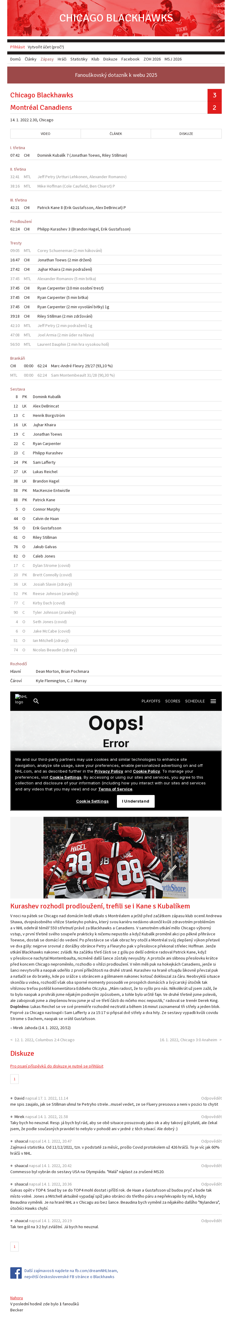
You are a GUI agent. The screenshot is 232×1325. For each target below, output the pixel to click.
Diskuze (186, 133)
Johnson (53, 593)
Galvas (51, 546)
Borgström (55, 415)
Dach (47, 603)
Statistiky (79, 59)
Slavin (51, 584)
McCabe (50, 631)
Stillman (119, 155)
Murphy (53, 509)
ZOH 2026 (152, 59)
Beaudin (54, 650)
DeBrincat (112, 207)
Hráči (62, 59)
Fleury (78, 365)
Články (31, 59)
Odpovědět (211, 1098)
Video (45, 133)
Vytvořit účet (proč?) (46, 47)
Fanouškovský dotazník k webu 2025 (116, 74)
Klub (95, 59)
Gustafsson (82, 207)
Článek (116, 133)
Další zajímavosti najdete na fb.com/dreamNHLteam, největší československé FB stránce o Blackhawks (71, 1273)
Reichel (50, 471)
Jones (49, 556)
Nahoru (16, 1297)
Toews (94, 155)
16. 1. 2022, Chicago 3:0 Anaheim (188, 1039)
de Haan (51, 518)
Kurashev (58, 229)
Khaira (54, 269)
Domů (15, 59)
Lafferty (49, 462)
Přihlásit (17, 47)
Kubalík (59, 155)
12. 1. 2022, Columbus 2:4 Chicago (45, 1039)
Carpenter (56, 288)
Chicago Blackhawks (116, 18)
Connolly (51, 574)
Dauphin (59, 344)
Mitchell (46, 640)
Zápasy (47, 59)
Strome (50, 565)
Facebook (130, 59)
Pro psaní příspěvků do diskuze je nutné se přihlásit (56, 1066)
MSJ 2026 (173, 59)
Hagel (94, 229)
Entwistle (61, 490)
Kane (55, 207)
